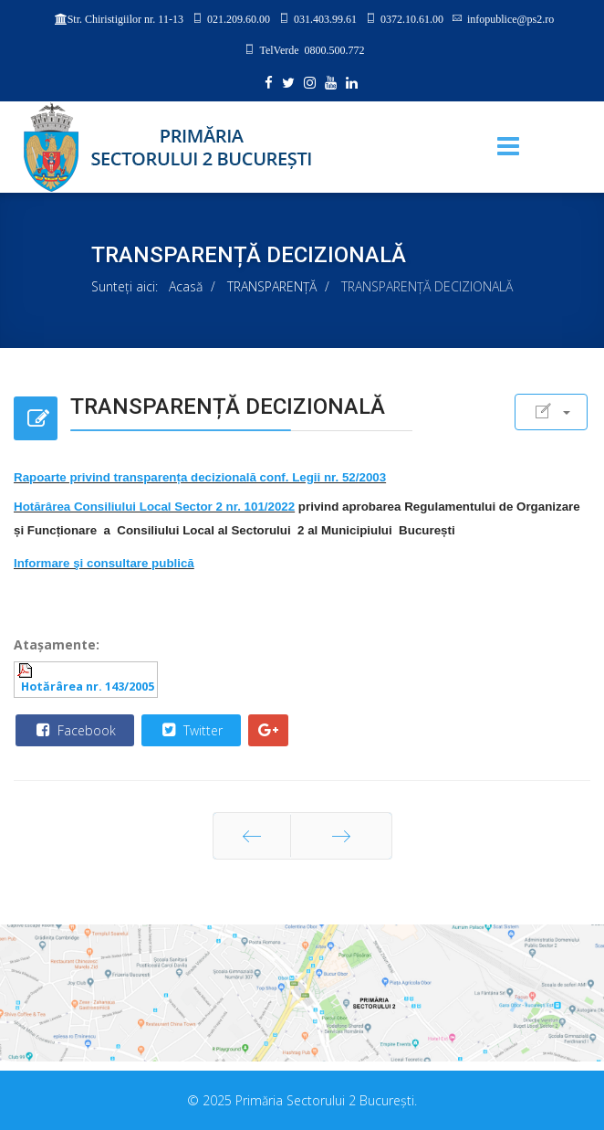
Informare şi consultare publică (104, 563)
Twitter (190, 730)
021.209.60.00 (238, 18)
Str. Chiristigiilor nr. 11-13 (125, 19)
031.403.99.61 (325, 18)
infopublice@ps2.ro (510, 18)
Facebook (74, 730)
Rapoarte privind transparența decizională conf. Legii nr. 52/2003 (200, 477)
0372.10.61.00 (411, 18)
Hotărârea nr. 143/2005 (87, 686)
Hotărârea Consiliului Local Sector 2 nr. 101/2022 (154, 506)
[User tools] (551, 412)
